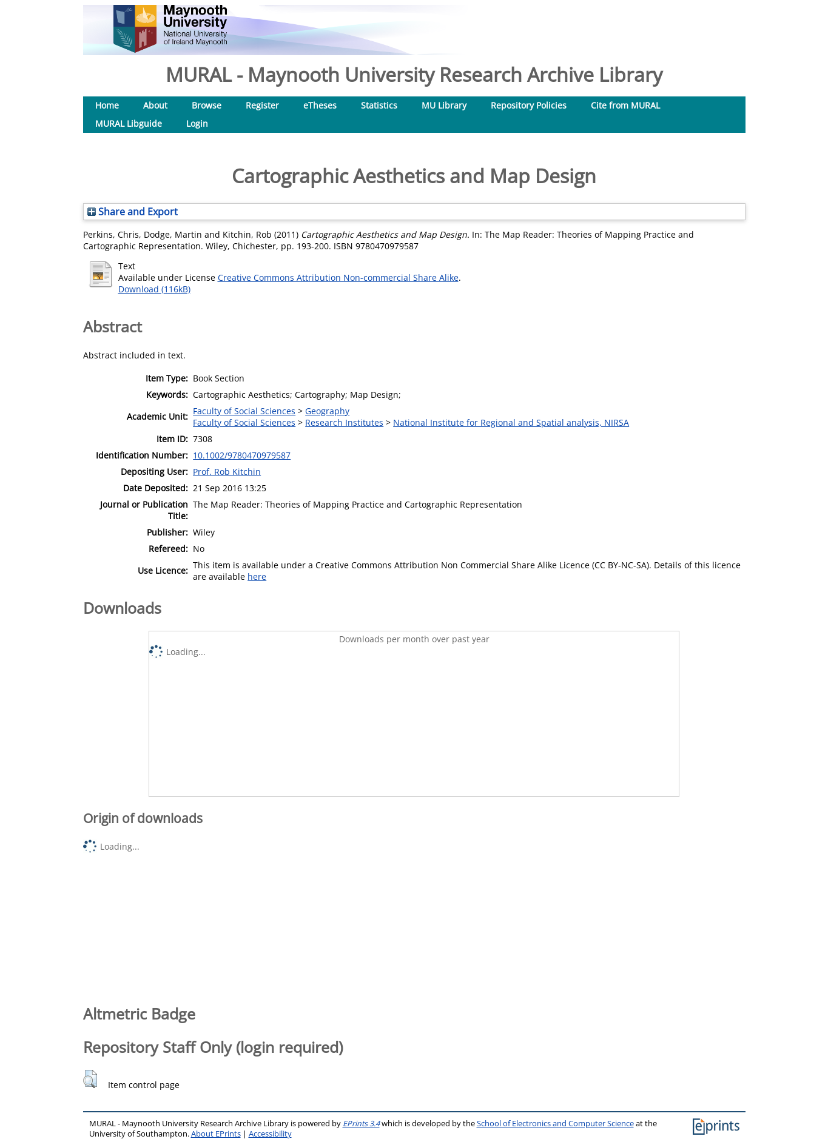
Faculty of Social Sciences (244, 411)
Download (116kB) (154, 289)
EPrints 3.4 (361, 1123)
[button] (90, 1079)
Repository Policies (529, 105)
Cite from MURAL (625, 105)
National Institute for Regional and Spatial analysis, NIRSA (511, 422)
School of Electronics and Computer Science (555, 1123)
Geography (327, 411)
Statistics (379, 105)
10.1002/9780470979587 (242, 455)
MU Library (444, 105)
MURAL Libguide (128, 123)
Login (197, 123)
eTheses (320, 105)
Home (107, 105)
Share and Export (132, 211)
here (256, 576)
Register (262, 105)
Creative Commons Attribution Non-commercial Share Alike (338, 277)
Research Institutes (344, 422)
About (155, 105)
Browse (206, 105)
